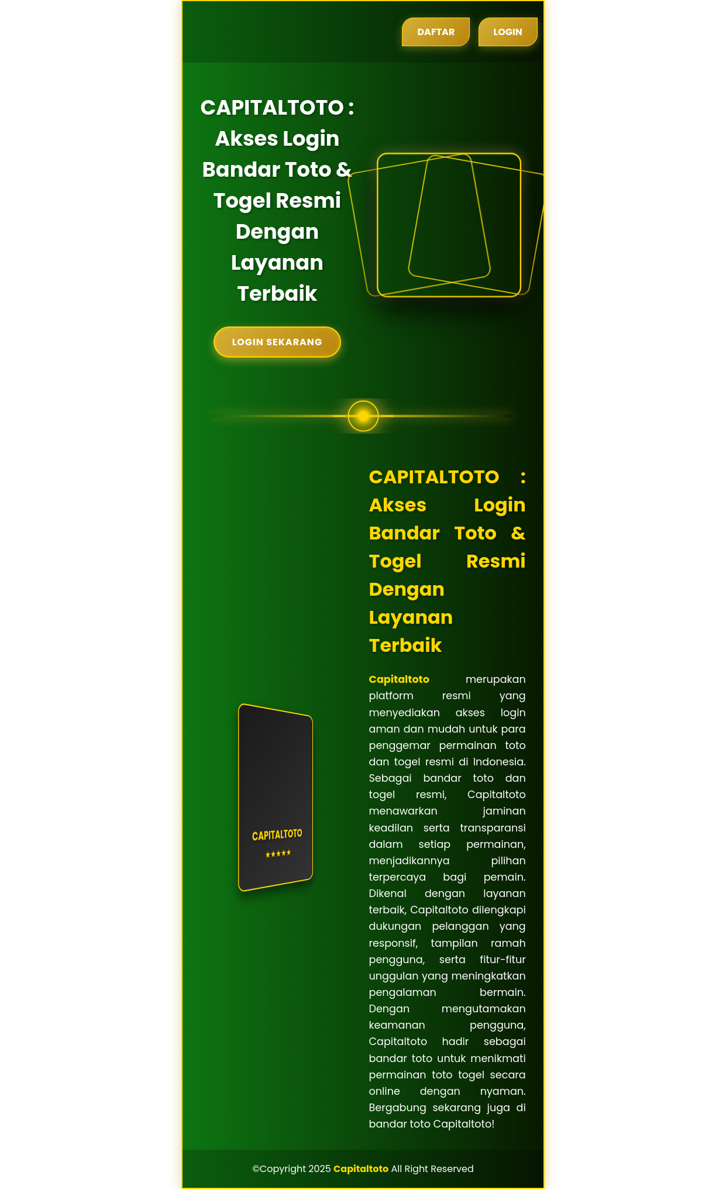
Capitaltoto (399, 679)
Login (508, 32)
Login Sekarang (277, 342)
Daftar (436, 32)
